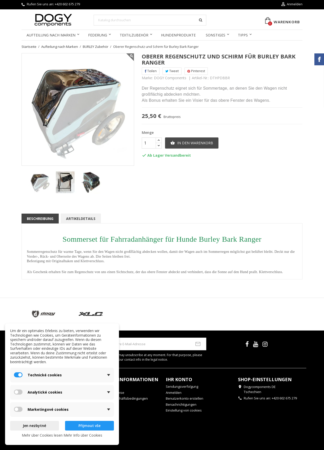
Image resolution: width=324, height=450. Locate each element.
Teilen (151, 71)
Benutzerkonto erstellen (184, 398)
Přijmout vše (89, 425)
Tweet (172, 71)
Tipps (243, 35)
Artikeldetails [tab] (80, 218)
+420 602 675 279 (67, 4)
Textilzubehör (134, 35)
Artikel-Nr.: (200, 78)
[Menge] (149, 143)
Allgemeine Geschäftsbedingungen (121, 398)
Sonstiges (215, 35)
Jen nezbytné (34, 425)
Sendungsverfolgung (182, 386)
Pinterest (196, 71)
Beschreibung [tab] (40, 218)
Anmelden (173, 392)
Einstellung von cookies (184, 410)
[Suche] (150, 20)
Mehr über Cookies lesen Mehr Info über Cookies (62, 435)
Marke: (147, 78)
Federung (97, 35)
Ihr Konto (179, 379)
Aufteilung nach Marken (51, 35)
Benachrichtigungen (181, 404)
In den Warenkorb (191, 143)
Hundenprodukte (178, 35)
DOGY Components (170, 77)
